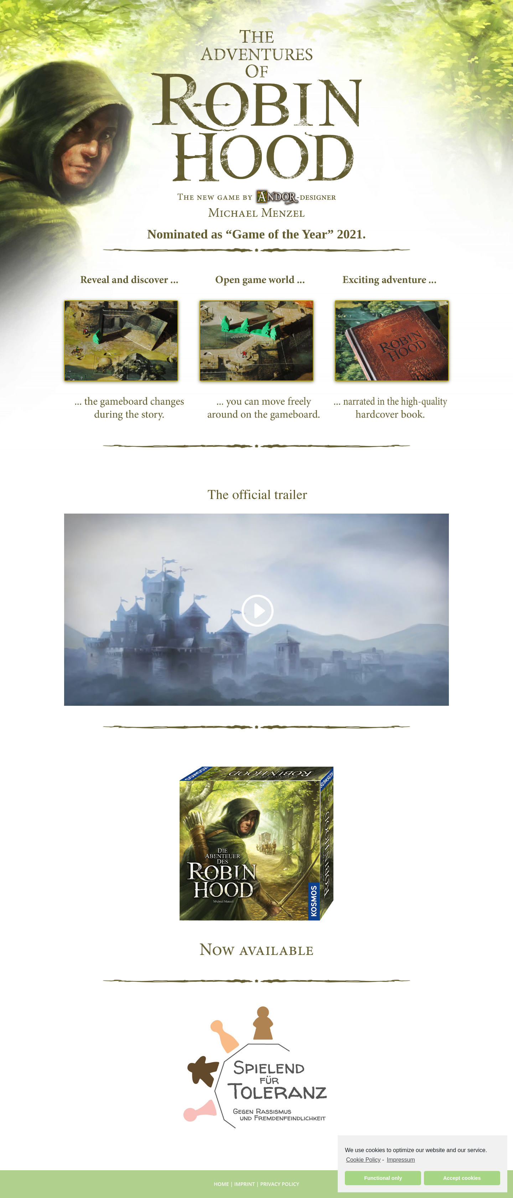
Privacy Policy (279, 1184)
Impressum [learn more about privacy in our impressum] (401, 1160)
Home (221, 1184)
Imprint (244, 1184)
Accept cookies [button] (462, 1178)
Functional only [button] (383, 1178)
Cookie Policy (363, 1160)
